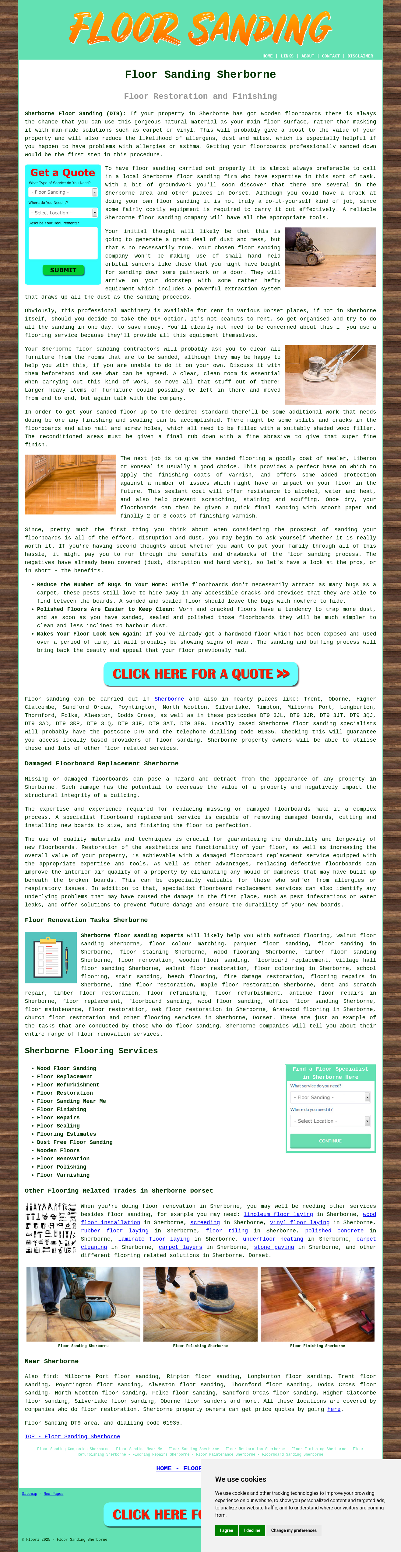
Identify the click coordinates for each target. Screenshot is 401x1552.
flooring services (172, 1018)
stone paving (274, 1247)
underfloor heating (273, 1239)
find (49, 1377)
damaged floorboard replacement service (266, 856)
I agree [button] (226, 1530)
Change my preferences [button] (294, 1530)
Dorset (263, 1018)
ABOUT (307, 56)
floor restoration (116, 1009)
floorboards (292, 809)
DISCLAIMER (360, 56)
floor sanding (177, 201)
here (333, 1409)
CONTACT (331, 56)
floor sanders (205, 1401)
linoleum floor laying (278, 1214)
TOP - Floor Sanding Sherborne (72, 1437)
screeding (205, 1223)
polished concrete (334, 1231)
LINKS (287, 56)
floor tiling (227, 1231)
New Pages (54, 1494)
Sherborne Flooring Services (91, 1051)
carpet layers (180, 1247)
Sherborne (169, 699)
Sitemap (29, 1494)
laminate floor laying (154, 1239)
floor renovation (145, 960)
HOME (267, 56)
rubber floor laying (115, 1231)
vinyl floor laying (300, 1223)
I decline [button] (252, 1530)
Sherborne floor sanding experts (132, 936)
